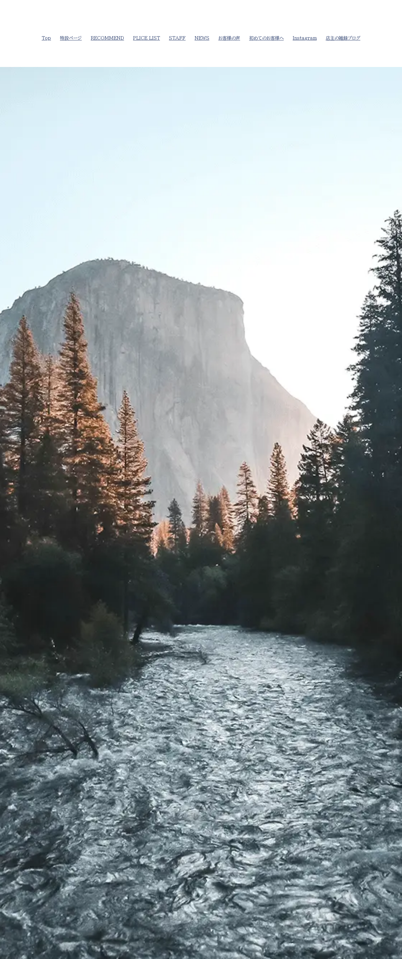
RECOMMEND (107, 38)
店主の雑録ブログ (343, 38)
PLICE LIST (146, 38)
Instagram (305, 38)
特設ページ (71, 38)
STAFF (177, 38)
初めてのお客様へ (266, 38)
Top (46, 38)
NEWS (202, 38)
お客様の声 (229, 38)
